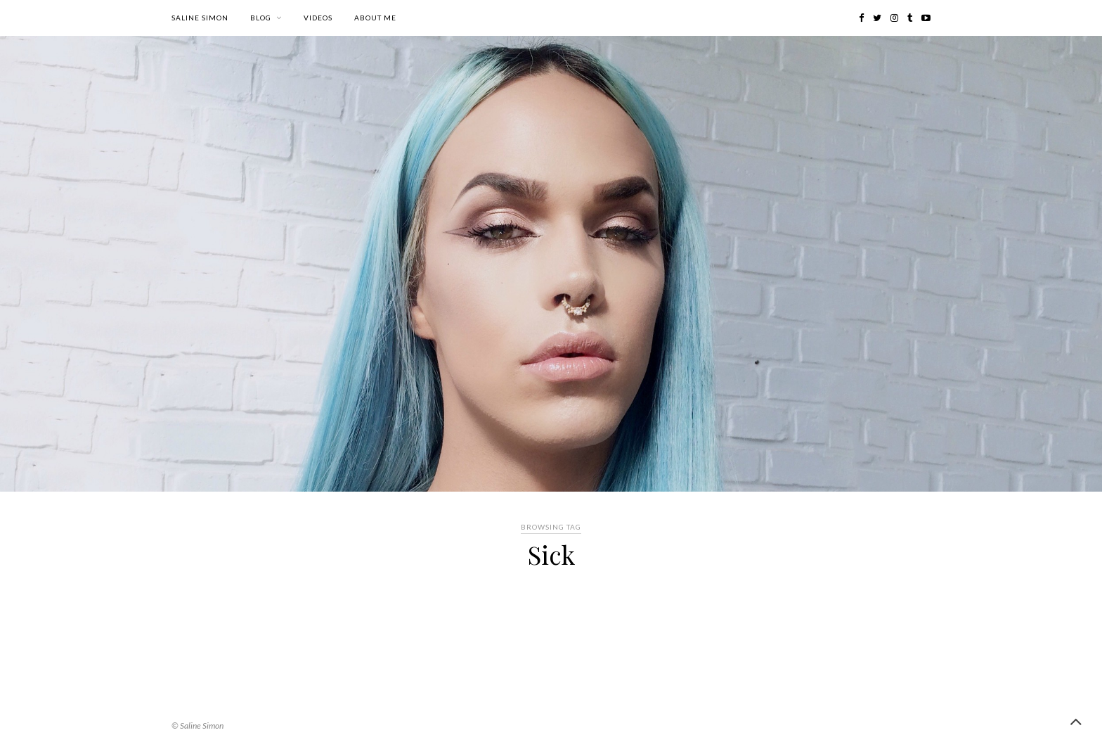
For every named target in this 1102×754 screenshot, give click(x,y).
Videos (318, 17)
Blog (260, 17)
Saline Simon (199, 17)
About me (375, 17)
